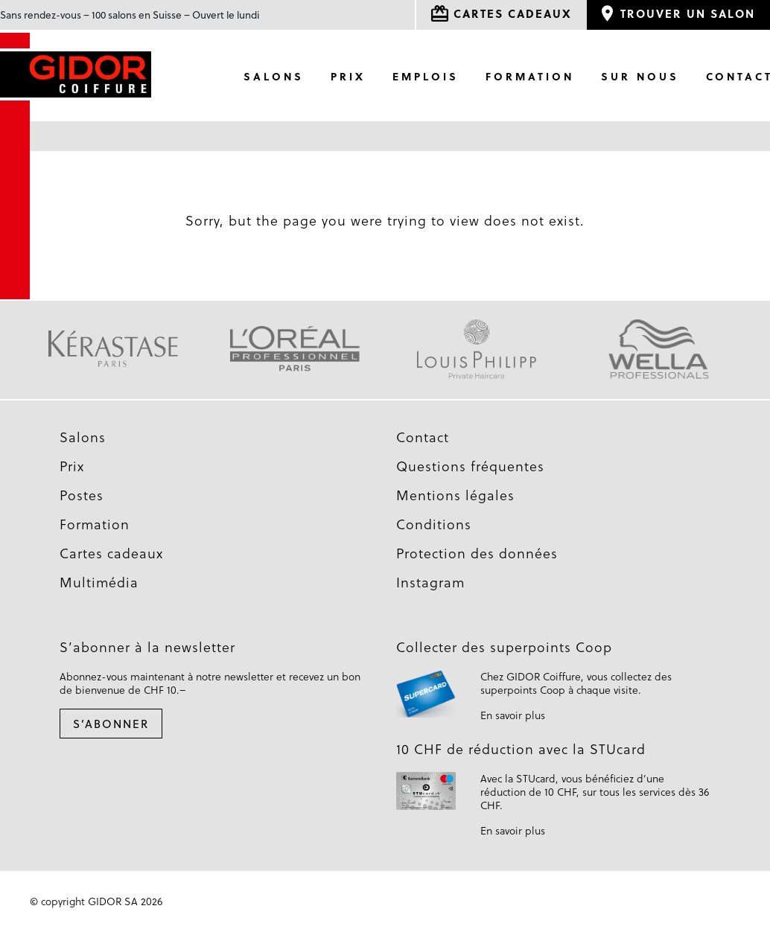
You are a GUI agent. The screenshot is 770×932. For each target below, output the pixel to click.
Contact (422, 437)
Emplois (425, 76)
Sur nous (640, 76)
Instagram (430, 582)
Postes (82, 495)
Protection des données (477, 553)
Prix (348, 76)
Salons (274, 76)
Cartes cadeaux (111, 553)
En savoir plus (512, 715)
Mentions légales (455, 495)
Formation (530, 76)
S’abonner (111, 723)
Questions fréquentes (470, 466)
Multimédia (99, 582)
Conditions (433, 524)
